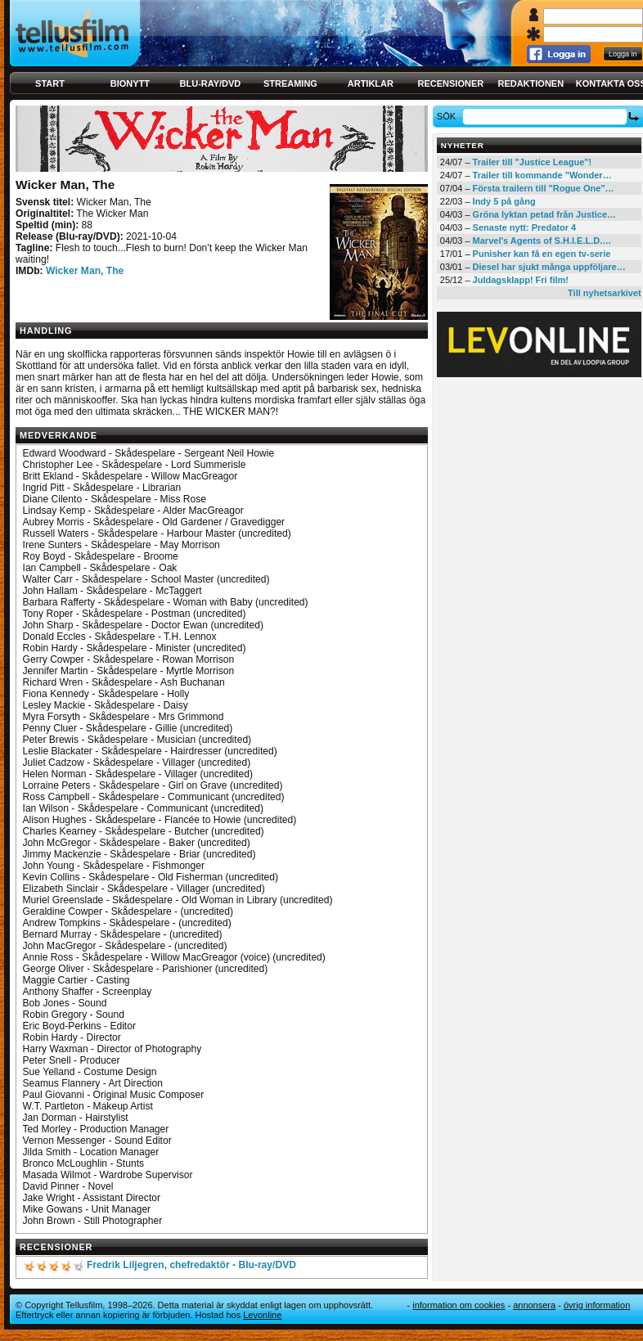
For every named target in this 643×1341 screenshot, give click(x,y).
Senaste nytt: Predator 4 (525, 227)
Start (50, 83)
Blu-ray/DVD (210, 83)
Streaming (290, 83)
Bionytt (130, 83)
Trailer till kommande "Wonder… (542, 175)
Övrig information (597, 1305)
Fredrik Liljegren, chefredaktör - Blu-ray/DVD (191, 1265)
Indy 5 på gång (504, 201)
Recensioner (450, 83)
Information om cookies (458, 1305)
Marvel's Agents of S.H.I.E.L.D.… (542, 240)
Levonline (262, 1315)
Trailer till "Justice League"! (532, 162)
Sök (449, 116)
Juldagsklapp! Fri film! (521, 280)
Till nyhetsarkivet (604, 293)
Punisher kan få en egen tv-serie (542, 254)
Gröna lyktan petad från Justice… (544, 214)
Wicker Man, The (85, 271)
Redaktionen (530, 83)
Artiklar (370, 83)
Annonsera (534, 1305)
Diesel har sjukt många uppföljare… (549, 267)
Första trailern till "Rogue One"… (543, 188)
